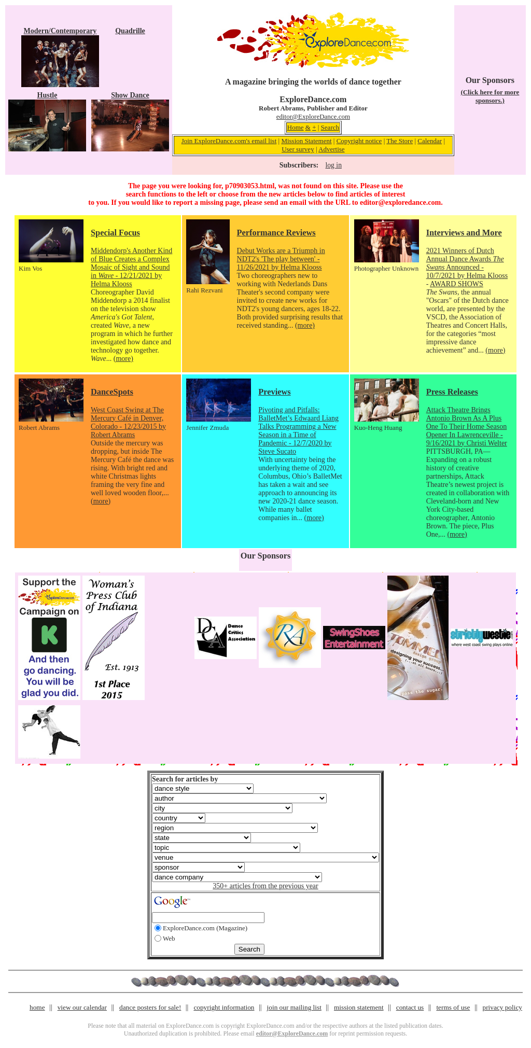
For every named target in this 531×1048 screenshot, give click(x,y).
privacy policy (502, 1007)
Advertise (331, 149)
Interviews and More (464, 232)
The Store (399, 141)
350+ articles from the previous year (265, 886)
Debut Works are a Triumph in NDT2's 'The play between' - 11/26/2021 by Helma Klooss (281, 259)
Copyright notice (359, 141)
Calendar (429, 141)
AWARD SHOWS (456, 284)
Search (330, 127)
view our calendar (82, 1007)
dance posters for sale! (150, 1007)
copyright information (223, 1007)
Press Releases (452, 392)
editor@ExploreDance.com (313, 116)
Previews (274, 392)
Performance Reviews (276, 232)
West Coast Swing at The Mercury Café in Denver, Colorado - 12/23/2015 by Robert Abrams (128, 422)
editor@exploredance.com (400, 202)
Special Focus (115, 232)
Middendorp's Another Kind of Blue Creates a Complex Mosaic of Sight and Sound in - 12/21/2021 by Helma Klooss (131, 267)
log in (334, 165)
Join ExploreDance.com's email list (229, 141)
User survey (298, 149)
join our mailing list (294, 1007)
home (37, 1007)
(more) (123, 358)
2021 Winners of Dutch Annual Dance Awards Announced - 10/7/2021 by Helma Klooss (467, 263)
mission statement (359, 1007)
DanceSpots (112, 392)
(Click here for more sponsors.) (489, 96)
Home (295, 127)
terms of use (453, 1007)
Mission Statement (306, 141)
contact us (410, 1007)
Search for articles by (185, 779)
